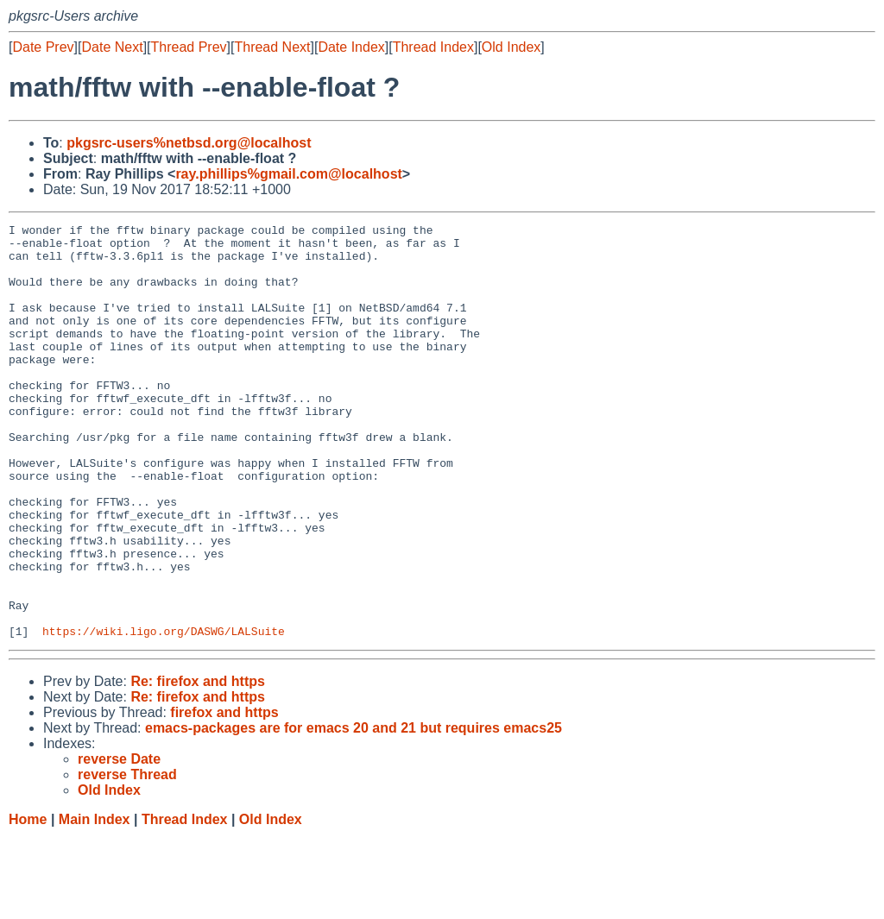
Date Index (351, 47)
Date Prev (42, 47)
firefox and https (224, 795)
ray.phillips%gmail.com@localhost (288, 174)
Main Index (94, 902)
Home (28, 902)
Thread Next (272, 47)
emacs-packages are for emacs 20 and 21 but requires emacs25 (353, 810)
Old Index (511, 47)
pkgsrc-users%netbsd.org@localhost (188, 142)
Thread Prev (189, 47)
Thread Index (433, 47)
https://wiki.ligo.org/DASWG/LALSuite (163, 713)
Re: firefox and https (197, 764)
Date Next (111, 47)
